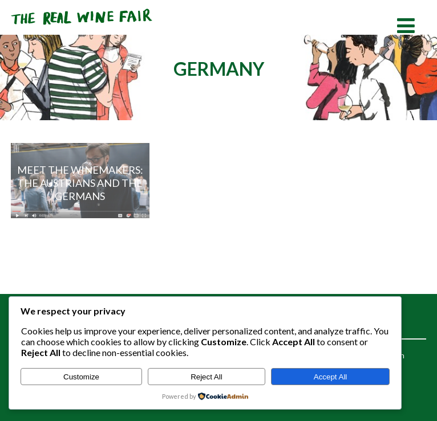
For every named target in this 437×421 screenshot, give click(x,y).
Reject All (206, 377)
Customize (81, 377)
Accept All (330, 377)
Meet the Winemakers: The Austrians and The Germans (80, 183)
